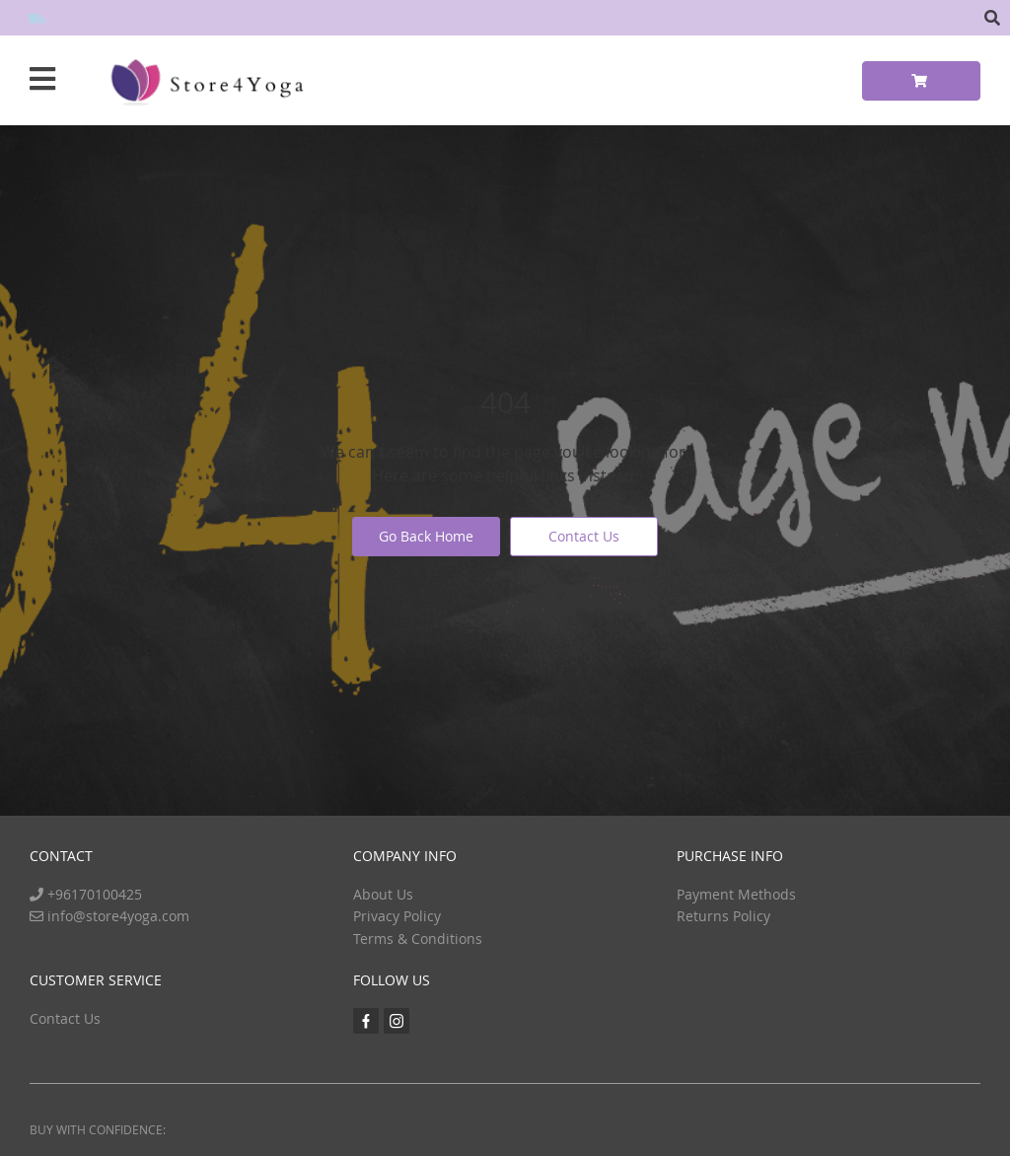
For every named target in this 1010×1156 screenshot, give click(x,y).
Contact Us (583, 536)
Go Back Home (426, 536)
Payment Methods (736, 894)
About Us (383, 894)
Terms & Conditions (417, 938)
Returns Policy (723, 915)
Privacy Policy (397, 915)
